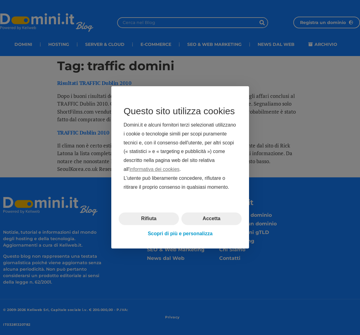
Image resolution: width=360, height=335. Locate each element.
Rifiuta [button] (148, 218)
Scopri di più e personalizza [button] (180, 233)
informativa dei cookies (154, 169)
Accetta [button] (211, 218)
